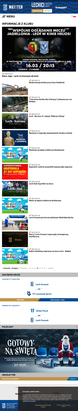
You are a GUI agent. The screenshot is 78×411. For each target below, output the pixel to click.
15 (42, 268)
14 (40, 268)
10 (30, 268)
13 (37, 268)
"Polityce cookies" (36, 400)
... (46, 268)
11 (32, 268)
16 (45, 268)
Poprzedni (6, 268)
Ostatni (50, 268)
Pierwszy (24, 268)
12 (35, 268)
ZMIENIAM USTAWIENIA (29, 401)
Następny (14, 268)
